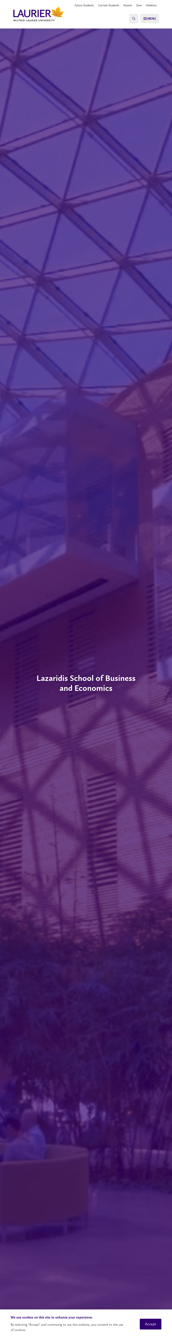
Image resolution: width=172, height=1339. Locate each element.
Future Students (84, 5)
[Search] (131, 18)
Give (139, 5)
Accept (150, 1324)
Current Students (108, 5)
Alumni (127, 5)
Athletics (151, 5)
